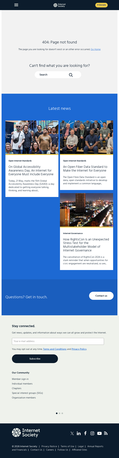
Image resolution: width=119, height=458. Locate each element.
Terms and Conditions (54, 349)
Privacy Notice (49, 447)
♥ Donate (101, 5)
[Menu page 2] (59, 413)
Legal (81, 447)
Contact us (101, 296)
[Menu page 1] (56, 413)
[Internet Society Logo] (26, 432)
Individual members (22, 384)
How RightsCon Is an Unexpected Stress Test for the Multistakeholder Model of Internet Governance (86, 231)
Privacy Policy (79, 349)
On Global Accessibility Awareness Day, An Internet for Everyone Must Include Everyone (31, 159)
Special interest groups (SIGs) (27, 393)
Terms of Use (67, 447)
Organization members (24, 398)
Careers (50, 450)
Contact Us (36, 450)
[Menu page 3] (62, 413)
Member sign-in (20, 379)
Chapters (16, 389)
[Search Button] (71, 75)
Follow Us (63, 450)
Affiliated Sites (79, 450)
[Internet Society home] (59, 5)
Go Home (96, 49)
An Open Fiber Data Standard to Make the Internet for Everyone (86, 155)
